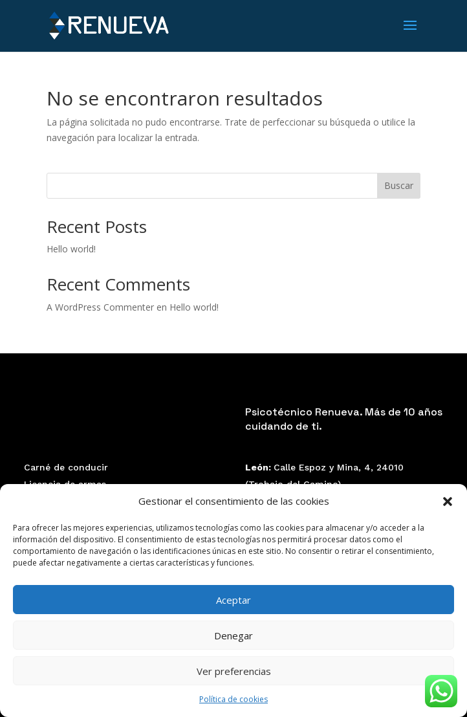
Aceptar (233, 599)
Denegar (233, 635)
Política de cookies (233, 699)
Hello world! (71, 249)
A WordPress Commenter (100, 307)
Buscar (398, 185)
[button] (447, 501)
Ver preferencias (234, 671)
